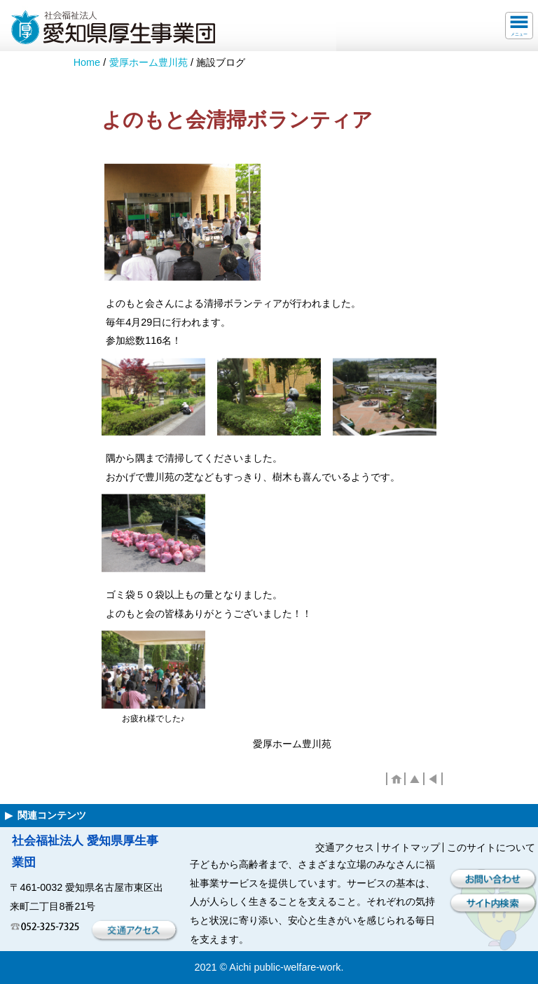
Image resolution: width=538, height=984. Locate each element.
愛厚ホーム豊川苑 (148, 62)
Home (87, 62)
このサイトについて (491, 847)
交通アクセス (344, 847)
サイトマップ (410, 847)
